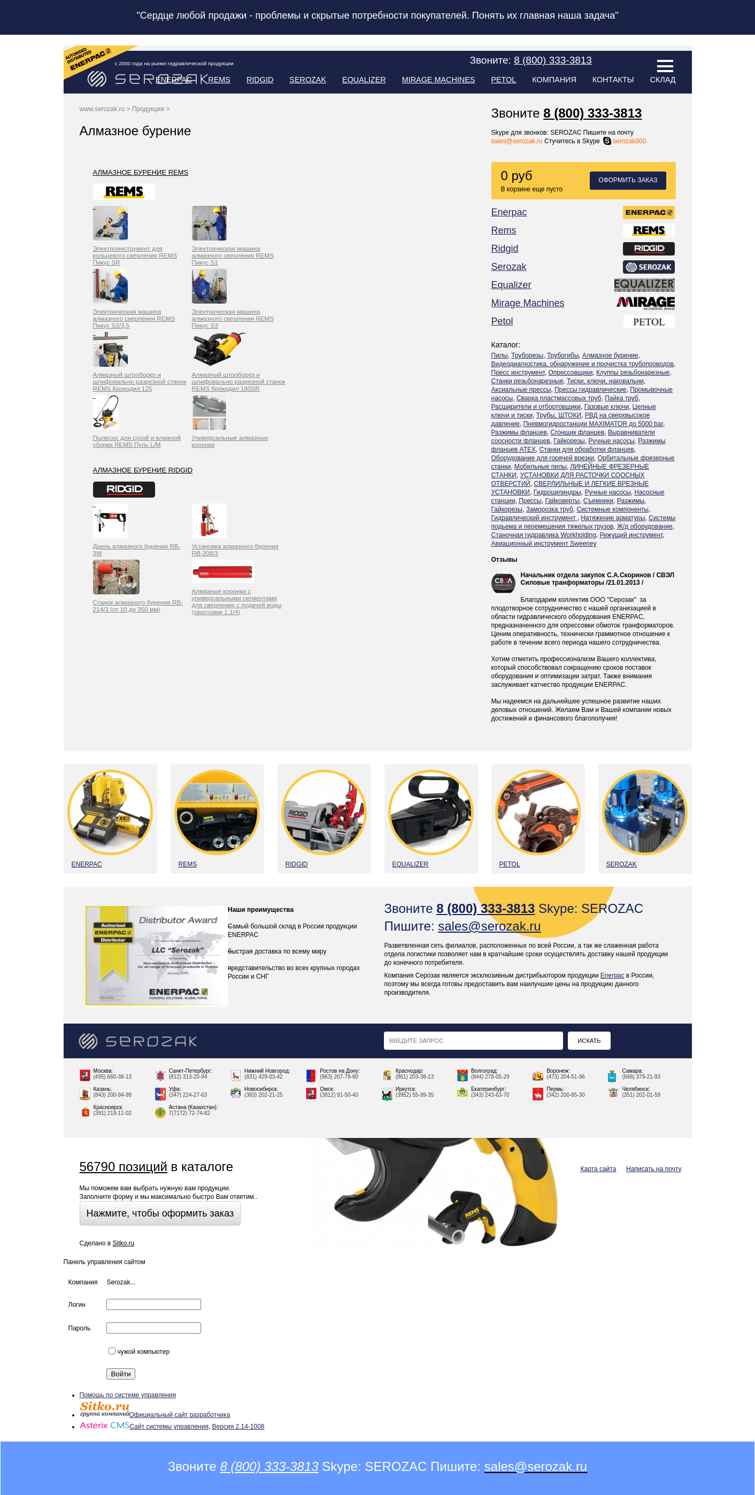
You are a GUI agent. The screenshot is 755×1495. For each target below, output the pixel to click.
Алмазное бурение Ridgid (143, 470)
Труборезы (527, 355)
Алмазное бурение (610, 355)
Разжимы (630, 501)
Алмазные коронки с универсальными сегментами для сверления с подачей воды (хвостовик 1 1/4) (237, 601)
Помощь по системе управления (128, 1395)
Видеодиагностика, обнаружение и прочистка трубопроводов (582, 364)
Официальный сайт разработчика (155, 1415)
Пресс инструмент (518, 372)
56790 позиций (123, 1166)
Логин (77, 1304)
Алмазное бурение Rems (141, 172)
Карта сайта (599, 1169)
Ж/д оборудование (645, 526)
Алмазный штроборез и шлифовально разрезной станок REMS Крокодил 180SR (239, 381)
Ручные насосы (611, 441)
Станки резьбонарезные (527, 381)
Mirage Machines (438, 79)
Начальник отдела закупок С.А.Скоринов (586, 575)
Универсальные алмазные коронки (230, 441)
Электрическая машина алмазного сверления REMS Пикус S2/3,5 (134, 318)
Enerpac (174, 79)
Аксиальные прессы (521, 389)
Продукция (148, 109)
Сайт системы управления (144, 1426)
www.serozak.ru (102, 109)
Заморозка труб (549, 509)
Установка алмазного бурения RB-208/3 (235, 549)
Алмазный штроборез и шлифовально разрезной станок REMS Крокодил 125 (140, 381)
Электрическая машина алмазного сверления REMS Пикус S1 (233, 255)
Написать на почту (653, 1169)
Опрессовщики (570, 372)
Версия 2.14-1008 (238, 1426)
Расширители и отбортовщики (536, 406)
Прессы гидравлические (590, 389)
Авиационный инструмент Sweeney (544, 543)
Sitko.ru (123, 1243)
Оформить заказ (627, 180)
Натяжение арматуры (613, 518)
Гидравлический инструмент (534, 518)
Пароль (79, 1328)
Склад (662, 79)
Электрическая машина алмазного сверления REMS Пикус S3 (233, 318)
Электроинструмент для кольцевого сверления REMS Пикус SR (135, 255)
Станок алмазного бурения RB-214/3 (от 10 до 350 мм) (138, 606)
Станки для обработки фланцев (587, 449)
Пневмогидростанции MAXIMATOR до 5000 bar (593, 424)
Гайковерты (562, 501)
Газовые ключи (606, 406)
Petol (503, 79)
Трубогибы (563, 355)
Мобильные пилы (540, 466)
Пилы (499, 355)
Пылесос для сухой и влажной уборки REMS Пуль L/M (137, 441)
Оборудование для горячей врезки (543, 458)
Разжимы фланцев (519, 432)
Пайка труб (621, 398)
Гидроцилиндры (557, 492)
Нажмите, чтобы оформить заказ (160, 1213)
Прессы (530, 501)
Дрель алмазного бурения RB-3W (137, 549)
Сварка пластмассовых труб (559, 398)
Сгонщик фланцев (577, 432)
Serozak (307, 79)
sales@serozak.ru (517, 141)
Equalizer (364, 79)
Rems (219, 79)
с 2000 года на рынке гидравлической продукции (174, 63)
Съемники (598, 501)
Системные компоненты (612, 509)
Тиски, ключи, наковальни (605, 381)
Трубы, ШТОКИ (558, 415)
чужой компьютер (139, 1351)
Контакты (613, 79)
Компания (554, 79)
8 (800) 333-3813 (592, 113)
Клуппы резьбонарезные (632, 372)
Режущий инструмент (631, 535)
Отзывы (504, 559)
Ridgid (259, 79)
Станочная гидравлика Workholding (543, 535)
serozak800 (624, 141)
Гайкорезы (568, 441)
